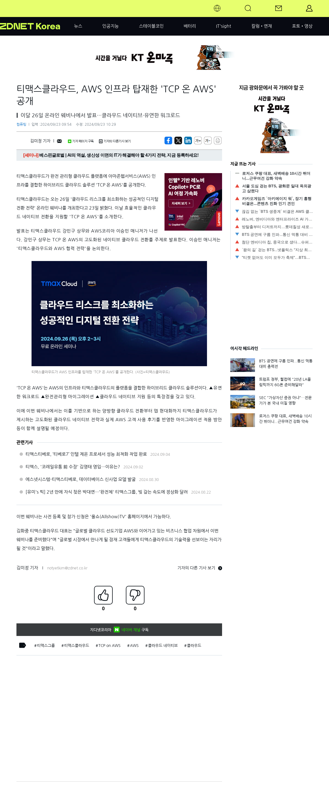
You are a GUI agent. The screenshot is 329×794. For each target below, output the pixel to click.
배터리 (190, 26)
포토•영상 (302, 26)
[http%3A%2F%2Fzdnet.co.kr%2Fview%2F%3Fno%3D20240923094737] (188, 140)
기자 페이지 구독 (81, 141)
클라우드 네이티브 (163, 645)
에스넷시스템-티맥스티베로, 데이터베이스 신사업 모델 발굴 (80, 479)
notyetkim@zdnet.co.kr (67, 568)
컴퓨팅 (21, 124)
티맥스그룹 (46, 645)
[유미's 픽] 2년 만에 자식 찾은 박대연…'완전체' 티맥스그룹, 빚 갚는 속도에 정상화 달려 (106, 492)
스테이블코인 (151, 26)
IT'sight (223, 26)
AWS (134, 645)
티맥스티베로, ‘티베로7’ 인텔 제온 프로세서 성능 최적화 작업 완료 (86, 454)
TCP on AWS (109, 645)
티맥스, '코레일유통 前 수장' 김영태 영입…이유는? (72, 467)
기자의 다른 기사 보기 (199, 568)
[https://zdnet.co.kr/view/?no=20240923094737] (168, 140)
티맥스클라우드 (76, 645)
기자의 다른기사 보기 (115, 141)
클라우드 (194, 645)
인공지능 (110, 26)
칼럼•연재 (261, 26)
